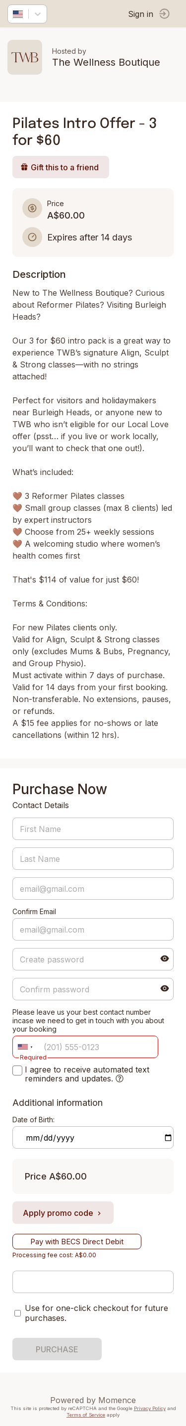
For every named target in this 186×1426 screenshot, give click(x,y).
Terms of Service (85, 1415)
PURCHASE (57, 1349)
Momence (117, 1400)
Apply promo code (63, 1213)
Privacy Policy (150, 1408)
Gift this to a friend (59, 167)
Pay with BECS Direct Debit (77, 1241)
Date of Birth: (33, 1119)
